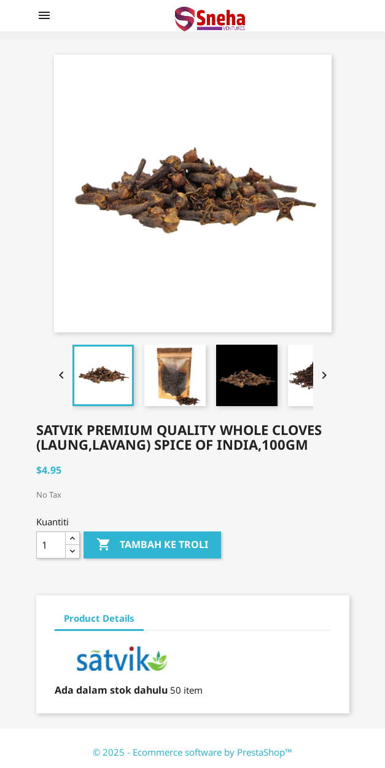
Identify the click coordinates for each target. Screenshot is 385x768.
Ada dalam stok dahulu (111, 690)
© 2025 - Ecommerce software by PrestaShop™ (192, 752)
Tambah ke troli (152, 545)
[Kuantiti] (51, 544)
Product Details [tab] (99, 618)
